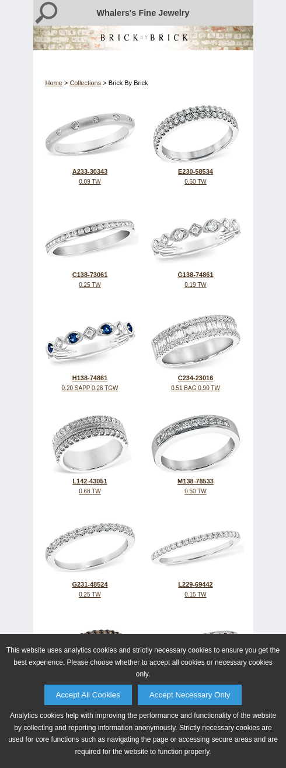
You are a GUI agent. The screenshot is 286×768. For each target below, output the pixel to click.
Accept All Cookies (88, 694)
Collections (85, 82)
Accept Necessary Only (190, 694)
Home (54, 82)
